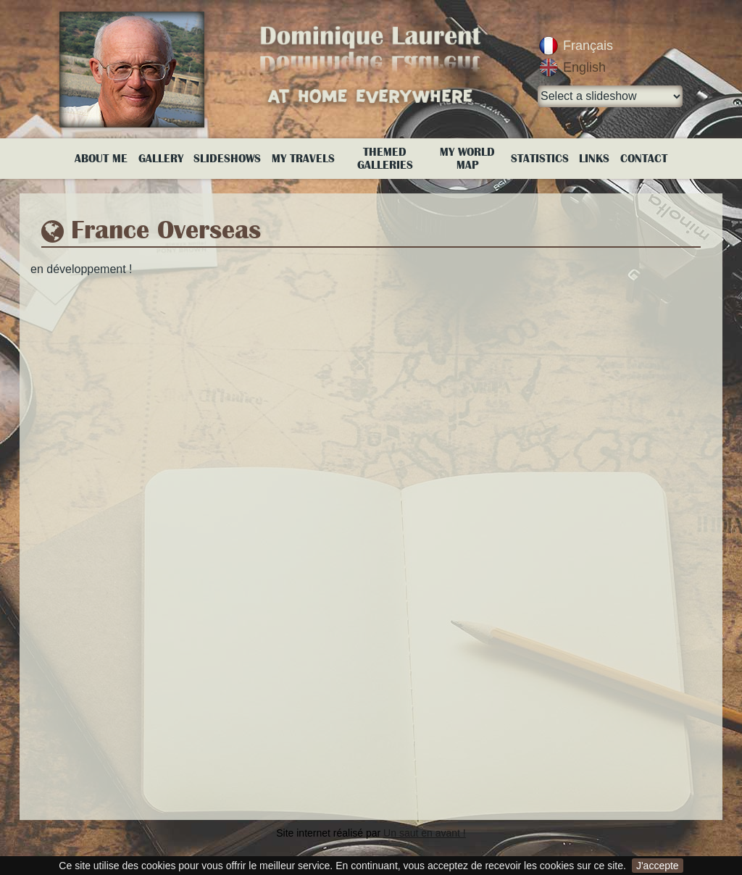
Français (588, 45)
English (584, 67)
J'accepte (657, 865)
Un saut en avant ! (424, 833)
